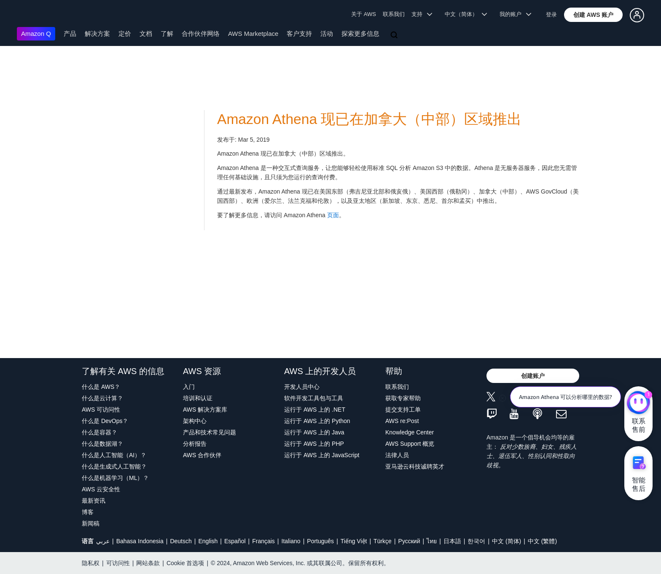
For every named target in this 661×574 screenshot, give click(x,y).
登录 (551, 14)
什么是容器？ (99, 432)
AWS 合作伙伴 (202, 455)
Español (235, 541)
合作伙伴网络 (201, 33)
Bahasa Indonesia (140, 541)
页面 (333, 215)
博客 (88, 512)
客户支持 (299, 33)
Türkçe (382, 541)
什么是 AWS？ (101, 386)
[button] (593, 15)
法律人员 (397, 455)
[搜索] (395, 35)
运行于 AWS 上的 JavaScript (321, 455)
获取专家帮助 (403, 398)
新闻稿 (90, 523)
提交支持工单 (403, 409)
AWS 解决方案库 (205, 409)
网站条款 (148, 563)
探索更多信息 (360, 33)
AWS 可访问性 (101, 409)
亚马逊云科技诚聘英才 (414, 466)
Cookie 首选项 (185, 563)
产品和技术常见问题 (209, 432)
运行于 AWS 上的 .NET (314, 409)
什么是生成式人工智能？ (114, 466)
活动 (326, 33)
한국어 (476, 541)
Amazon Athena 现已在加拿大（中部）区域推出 (369, 119)
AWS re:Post (402, 421)
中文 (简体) (506, 541)
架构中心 (195, 421)
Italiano (291, 541)
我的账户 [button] (515, 14)
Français (263, 541)
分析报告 (195, 443)
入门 (189, 386)
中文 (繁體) (542, 541)
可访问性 (118, 563)
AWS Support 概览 (409, 443)
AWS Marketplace (253, 33)
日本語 (452, 541)
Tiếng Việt (354, 541)
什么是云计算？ (102, 398)
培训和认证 (197, 398)
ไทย (432, 541)
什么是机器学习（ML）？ (115, 477)
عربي (103, 541)
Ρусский (409, 541)
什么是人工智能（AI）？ (114, 455)
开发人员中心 (302, 386)
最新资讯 (93, 500)
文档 (146, 33)
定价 (124, 33)
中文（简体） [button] (466, 14)
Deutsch (180, 541)
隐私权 (90, 563)
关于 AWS (363, 14)
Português (320, 541)
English (208, 541)
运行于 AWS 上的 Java (314, 432)
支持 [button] (421, 14)
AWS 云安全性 (101, 489)
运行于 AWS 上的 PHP (314, 443)
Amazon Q (36, 33)
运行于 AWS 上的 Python (317, 421)
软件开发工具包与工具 (313, 398)
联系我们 (394, 14)
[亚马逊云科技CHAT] (638, 403)
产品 (70, 33)
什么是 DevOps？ (105, 421)
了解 (167, 33)
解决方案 (97, 33)
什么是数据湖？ (102, 443)
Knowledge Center (409, 432)
